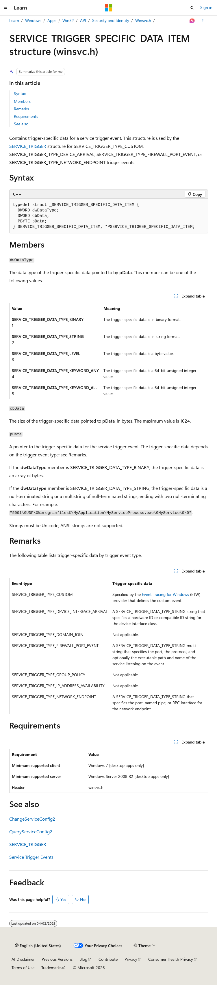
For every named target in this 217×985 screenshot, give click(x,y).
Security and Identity (110, 20)
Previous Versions (57, 959)
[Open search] (192, 8)
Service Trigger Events (31, 857)
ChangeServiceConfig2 (32, 819)
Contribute (108, 959)
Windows (33, 20)
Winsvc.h (143, 20)
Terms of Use (23, 967)
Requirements (26, 116)
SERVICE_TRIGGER (27, 146)
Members (22, 101)
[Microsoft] (108, 8)
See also (21, 124)
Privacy (131, 959)
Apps (51, 20)
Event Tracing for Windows (165, 594)
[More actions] (203, 20)
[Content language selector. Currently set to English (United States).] (38, 945)
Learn (14, 20)
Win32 (68, 20)
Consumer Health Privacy (170, 959)
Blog (83, 959)
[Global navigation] (6, 8)
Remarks (21, 108)
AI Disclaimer (23, 959)
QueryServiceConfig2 (30, 831)
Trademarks (51, 967)
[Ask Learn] (192, 20)
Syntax (20, 93)
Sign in (206, 7)
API (83, 20)
